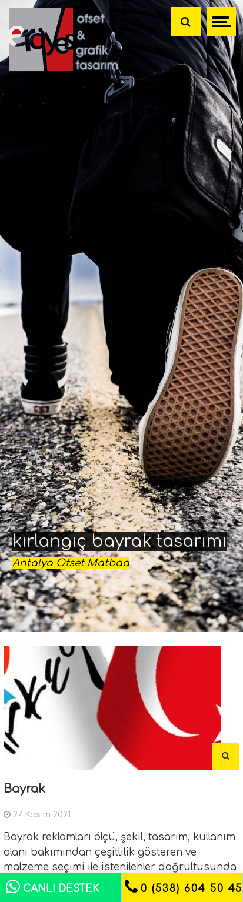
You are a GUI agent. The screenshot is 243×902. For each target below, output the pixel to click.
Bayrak (24, 789)
